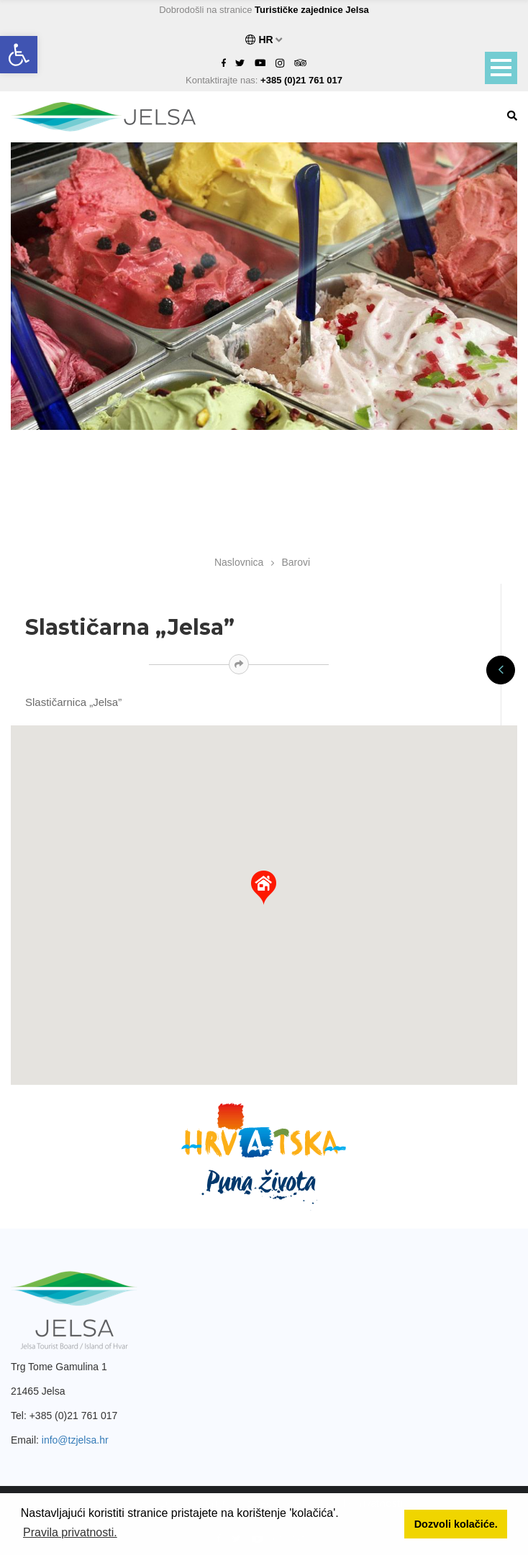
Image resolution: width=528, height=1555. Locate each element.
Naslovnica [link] (238, 562)
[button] (263, 888)
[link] (18, 54)
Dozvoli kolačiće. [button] (456, 1524)
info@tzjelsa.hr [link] (75, 1440)
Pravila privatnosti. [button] (70, 1532)
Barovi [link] (295, 562)
